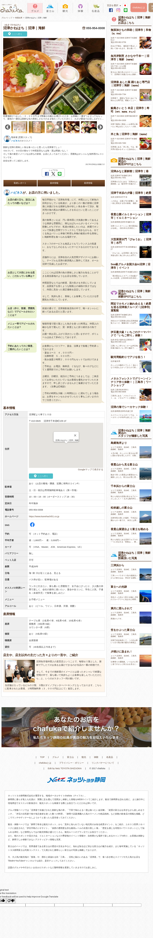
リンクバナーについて (103, 762)
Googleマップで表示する (90, 469)
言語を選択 (115, 5)
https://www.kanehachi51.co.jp (44, 516)
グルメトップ (7, 18)
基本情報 (54, 183)
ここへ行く (15, 34)
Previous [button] (8, 127)
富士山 (70, 757)
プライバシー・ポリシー (71, 762)
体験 (96, 757)
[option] (54, 79)
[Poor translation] (11, 900)
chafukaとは (139, 7)
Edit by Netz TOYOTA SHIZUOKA (65, 768)
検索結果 (18, 18)
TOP (42, 757)
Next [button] (100, 127)
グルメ (55, 757)
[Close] (75, 435)
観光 (84, 757)
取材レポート (20, 183)
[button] (66, 446)
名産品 (109, 757)
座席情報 (88, 183)
